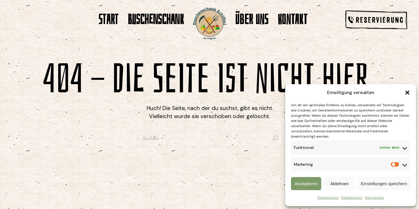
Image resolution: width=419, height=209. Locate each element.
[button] (407, 93)
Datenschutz (327, 197)
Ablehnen (339, 183)
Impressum (374, 197)
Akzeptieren (306, 183)
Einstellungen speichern (384, 183)
